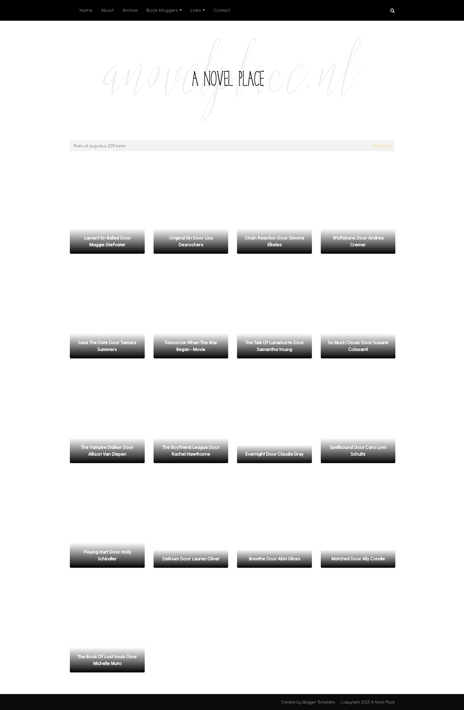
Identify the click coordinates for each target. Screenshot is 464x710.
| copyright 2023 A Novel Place (368, 702)
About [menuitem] (107, 10)
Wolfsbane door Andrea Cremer (358, 241)
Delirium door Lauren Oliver (191, 559)
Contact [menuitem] (222, 10)
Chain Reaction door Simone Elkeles (274, 241)
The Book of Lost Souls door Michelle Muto (107, 660)
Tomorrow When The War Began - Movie (190, 345)
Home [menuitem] (86, 10)
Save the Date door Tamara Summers (107, 345)
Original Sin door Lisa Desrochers (191, 241)
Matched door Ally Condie (358, 559)
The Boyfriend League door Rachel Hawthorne (191, 450)
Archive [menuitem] (130, 10)
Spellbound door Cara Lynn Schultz (358, 450)
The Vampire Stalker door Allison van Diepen (107, 450)
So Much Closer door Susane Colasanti (358, 345)
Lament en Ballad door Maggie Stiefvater (107, 241)
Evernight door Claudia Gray (274, 454)
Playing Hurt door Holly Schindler (107, 555)
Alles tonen (382, 145)
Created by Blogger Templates (308, 702)
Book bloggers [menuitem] (162, 10)
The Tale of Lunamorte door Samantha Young (274, 345)
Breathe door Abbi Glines (274, 559)
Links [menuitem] (196, 10)
